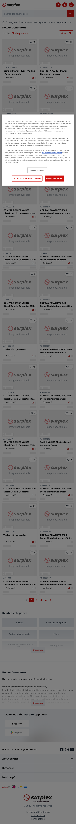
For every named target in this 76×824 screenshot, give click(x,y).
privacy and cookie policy (52, 153)
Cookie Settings (37, 170)
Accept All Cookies (54, 178)
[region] (38, 150)
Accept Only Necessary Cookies (27, 178)
